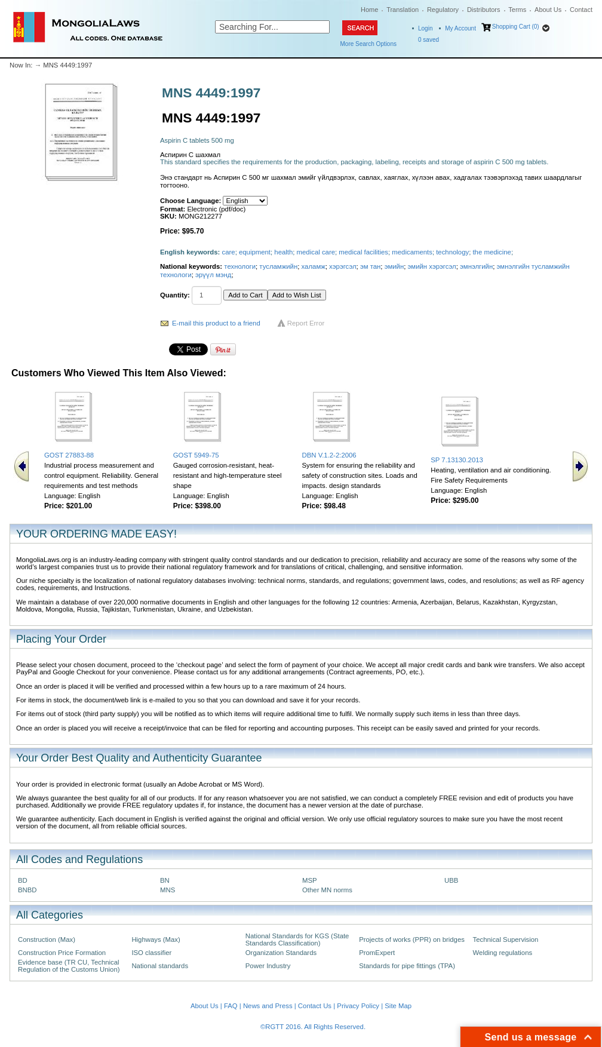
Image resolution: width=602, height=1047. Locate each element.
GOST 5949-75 (196, 455)
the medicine (491, 252)
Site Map (398, 1005)
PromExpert (377, 952)
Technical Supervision (506, 939)
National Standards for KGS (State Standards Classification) (297, 939)
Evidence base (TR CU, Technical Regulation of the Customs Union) (68, 966)
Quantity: (175, 295)
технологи (240, 266)
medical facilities (363, 252)
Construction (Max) (46, 939)
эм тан (370, 266)
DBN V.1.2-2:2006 (329, 455)
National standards (159, 965)
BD (22, 880)
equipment (255, 252)
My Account (460, 28)
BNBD (27, 890)
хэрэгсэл (342, 266)
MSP (309, 880)
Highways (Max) (155, 939)
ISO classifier (151, 952)
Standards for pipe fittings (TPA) (407, 965)
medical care (316, 252)
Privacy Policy (358, 1005)
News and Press (268, 1005)
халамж (313, 266)
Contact (581, 9)
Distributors (483, 9)
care (228, 252)
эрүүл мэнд (213, 274)
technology (452, 252)
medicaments (412, 252)
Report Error (306, 323)
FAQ (231, 1005)
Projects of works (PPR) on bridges (412, 939)
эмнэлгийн (476, 266)
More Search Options (368, 44)
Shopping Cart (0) (515, 26)
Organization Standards (281, 952)
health (283, 252)
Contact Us (314, 1005)
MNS (167, 890)
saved (428, 39)
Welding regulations (503, 952)
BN (165, 880)
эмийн (394, 266)
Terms (517, 9)
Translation (402, 9)
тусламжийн (278, 266)
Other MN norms (327, 890)
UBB (451, 880)
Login (425, 28)
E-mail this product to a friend (216, 323)
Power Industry (268, 965)
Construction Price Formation (62, 952)
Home (369, 9)
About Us (548, 9)
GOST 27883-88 (69, 455)
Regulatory (443, 9)
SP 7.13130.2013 (457, 459)
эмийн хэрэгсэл (432, 266)
